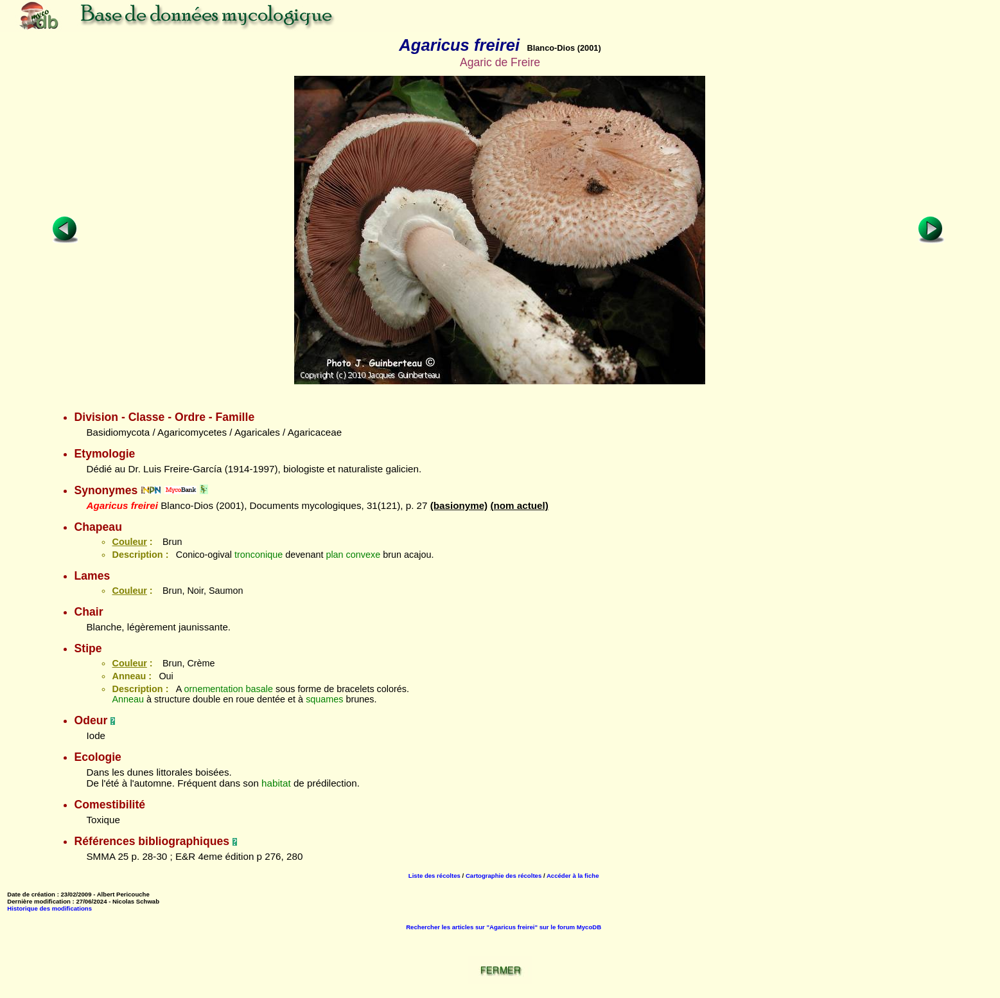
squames (324, 699)
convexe (363, 554)
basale (259, 689)
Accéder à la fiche (573, 875)
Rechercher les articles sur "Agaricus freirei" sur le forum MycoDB (503, 927)
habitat (276, 783)
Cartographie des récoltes (503, 875)
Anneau (128, 699)
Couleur (129, 542)
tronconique (258, 554)
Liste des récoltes (434, 875)
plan (334, 554)
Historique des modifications (49, 908)
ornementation (213, 689)
